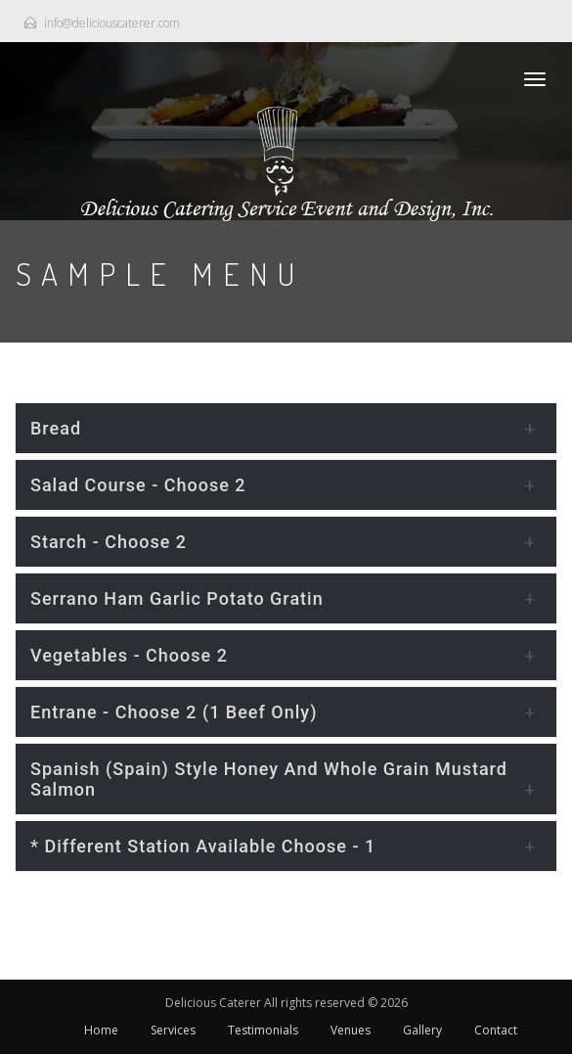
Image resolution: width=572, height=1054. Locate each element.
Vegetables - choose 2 (129, 655)
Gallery (422, 1030)
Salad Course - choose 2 (138, 485)
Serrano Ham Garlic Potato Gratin (177, 598)
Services (173, 1030)
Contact (495, 1030)
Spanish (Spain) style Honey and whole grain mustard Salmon (268, 779)
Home (101, 1030)
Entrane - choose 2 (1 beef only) (173, 712)
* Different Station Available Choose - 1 (202, 846)
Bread (55, 428)
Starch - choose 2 (108, 541)
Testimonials (263, 1030)
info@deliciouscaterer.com (112, 23)
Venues (350, 1030)
